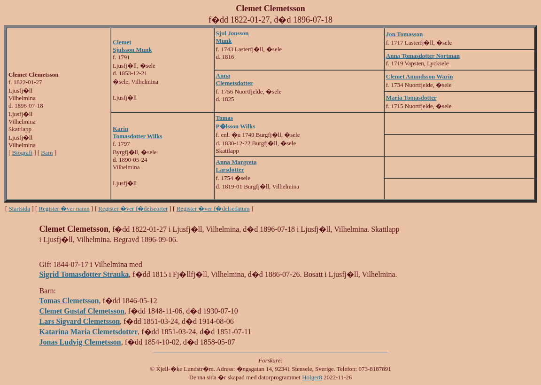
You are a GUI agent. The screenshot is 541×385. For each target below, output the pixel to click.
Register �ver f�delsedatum (213, 208)
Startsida (20, 208)
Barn (47, 152)
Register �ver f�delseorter (133, 208)
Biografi (22, 152)
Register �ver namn (64, 208)
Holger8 (312, 377)
